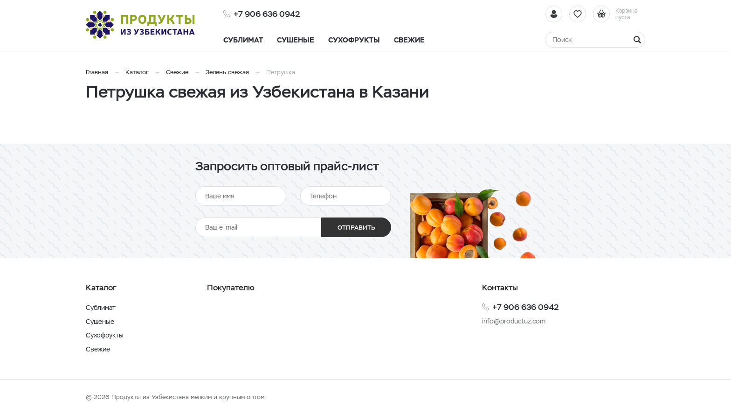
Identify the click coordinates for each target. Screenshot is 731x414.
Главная (97, 72)
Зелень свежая (227, 72)
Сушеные (100, 321)
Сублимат (101, 307)
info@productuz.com (513, 321)
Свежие (177, 72)
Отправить (356, 228)
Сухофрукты (105, 335)
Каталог (137, 72)
